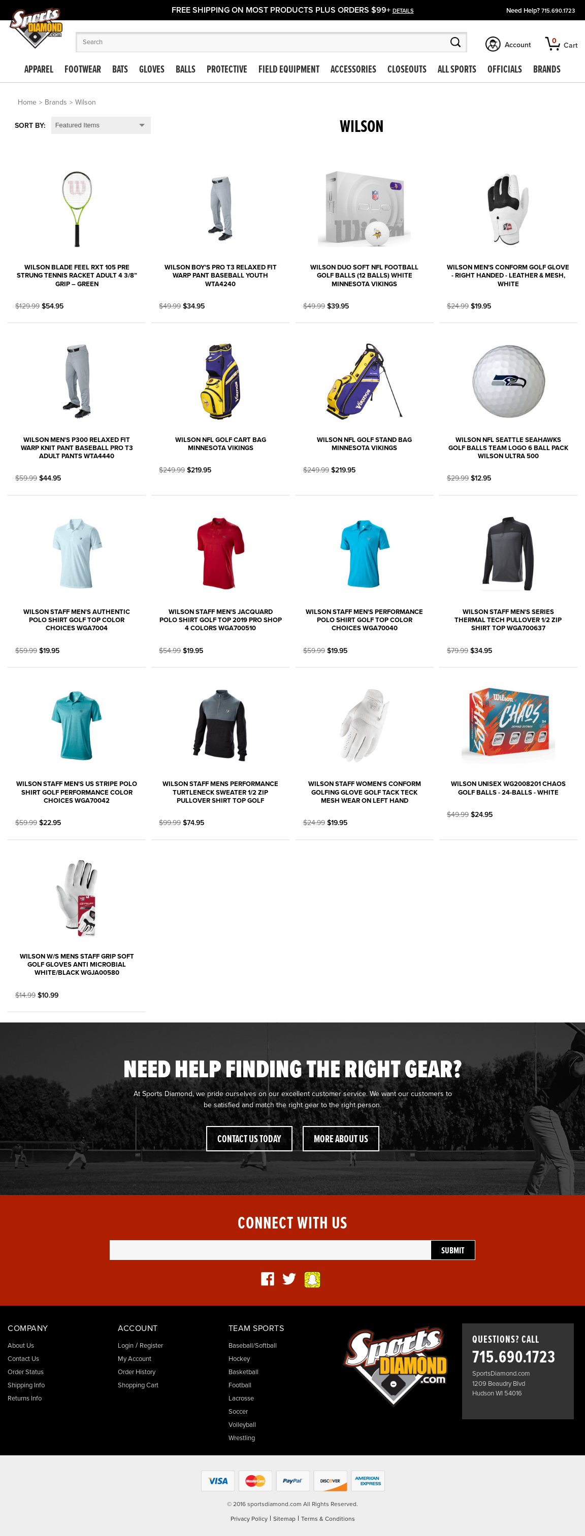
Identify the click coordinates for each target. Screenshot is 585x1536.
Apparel (38, 70)
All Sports (457, 70)
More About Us (341, 1139)
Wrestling (242, 1438)
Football (240, 1385)
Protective (227, 70)
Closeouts (407, 70)
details (403, 11)
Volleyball (242, 1425)
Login (126, 1346)
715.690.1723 (558, 11)
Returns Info (25, 1398)
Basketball (243, 1372)
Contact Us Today (249, 1139)
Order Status (26, 1372)
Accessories (353, 70)
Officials (505, 70)
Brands (547, 70)
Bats (120, 70)
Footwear (82, 70)
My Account (134, 1359)
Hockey (239, 1359)
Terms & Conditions (328, 1518)
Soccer (238, 1412)
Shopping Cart (138, 1385)
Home (27, 102)
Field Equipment (288, 70)
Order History (136, 1372)
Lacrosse (241, 1398)
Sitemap (284, 1518)
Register (151, 1346)
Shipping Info (26, 1385)
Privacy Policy (249, 1518)
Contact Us (23, 1359)
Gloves (152, 70)
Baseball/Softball (253, 1346)
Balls (186, 70)
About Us (21, 1346)
